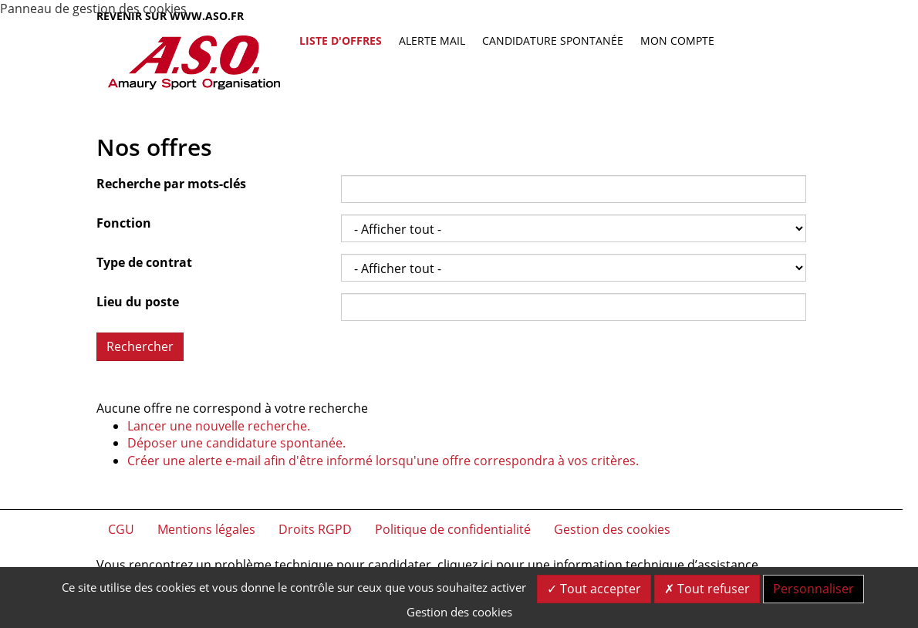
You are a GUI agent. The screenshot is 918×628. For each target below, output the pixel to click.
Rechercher (140, 346)
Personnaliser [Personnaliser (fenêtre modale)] (813, 588)
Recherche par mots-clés (171, 183)
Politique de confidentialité (453, 529)
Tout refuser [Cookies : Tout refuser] (707, 588)
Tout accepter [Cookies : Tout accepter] (594, 588)
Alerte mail (432, 40)
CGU (121, 529)
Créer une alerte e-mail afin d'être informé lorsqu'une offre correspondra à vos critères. (383, 460)
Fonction (123, 222)
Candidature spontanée (552, 40)
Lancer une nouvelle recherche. (218, 425)
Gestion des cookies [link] (459, 612)
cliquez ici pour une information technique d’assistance (597, 564)
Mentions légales (206, 529)
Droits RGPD (315, 529)
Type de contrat (144, 262)
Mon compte (677, 40)
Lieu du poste (137, 301)
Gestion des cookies (612, 529)
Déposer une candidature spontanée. (236, 442)
